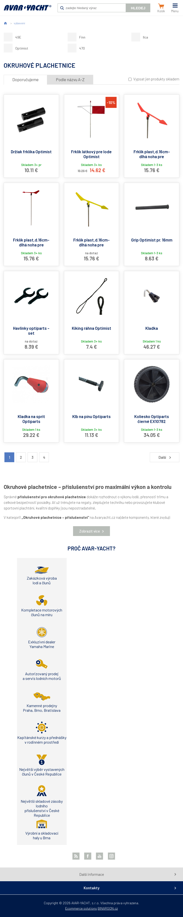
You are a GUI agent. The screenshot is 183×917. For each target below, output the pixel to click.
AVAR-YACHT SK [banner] (27, 10)
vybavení (19, 23)
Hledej (138, 8)
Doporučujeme (25, 79)
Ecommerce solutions (81, 908)
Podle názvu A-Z (70, 79)
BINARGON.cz (108, 908)
